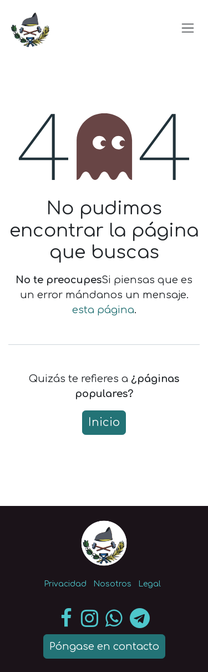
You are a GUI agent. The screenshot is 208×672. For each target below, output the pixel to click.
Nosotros (112, 584)
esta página (103, 309)
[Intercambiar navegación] (188, 28)
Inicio (104, 422)
